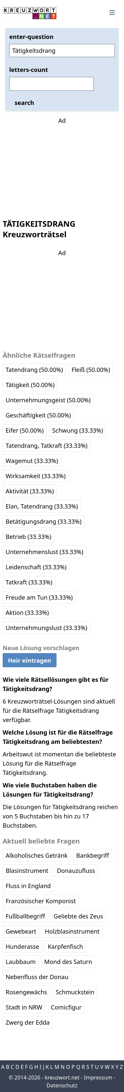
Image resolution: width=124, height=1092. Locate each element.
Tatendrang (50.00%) (34, 370)
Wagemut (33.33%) (32, 461)
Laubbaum (21, 962)
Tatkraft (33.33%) (29, 582)
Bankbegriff (92, 855)
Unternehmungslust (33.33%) (46, 628)
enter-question (31, 37)
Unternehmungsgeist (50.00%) (48, 400)
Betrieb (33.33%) (28, 537)
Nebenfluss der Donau (37, 977)
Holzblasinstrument (72, 931)
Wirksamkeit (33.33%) (35, 476)
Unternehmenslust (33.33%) (44, 552)
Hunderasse (22, 946)
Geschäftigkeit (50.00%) (38, 415)
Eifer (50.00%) (25, 430)
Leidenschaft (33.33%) (36, 567)
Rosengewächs (26, 992)
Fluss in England (28, 886)
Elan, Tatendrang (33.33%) (42, 506)
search (24, 103)
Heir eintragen (29, 660)
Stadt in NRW (24, 1007)
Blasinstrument (27, 871)
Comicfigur (66, 1007)
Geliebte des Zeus (78, 916)
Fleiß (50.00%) (90, 370)
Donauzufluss (76, 871)
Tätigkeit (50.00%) (30, 385)
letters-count (28, 70)
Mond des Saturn (68, 962)
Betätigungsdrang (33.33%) (43, 521)
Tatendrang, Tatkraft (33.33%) (46, 445)
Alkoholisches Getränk (36, 855)
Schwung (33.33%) (77, 430)
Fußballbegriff (25, 916)
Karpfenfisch (65, 946)
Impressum (98, 1077)
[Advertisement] (62, 166)
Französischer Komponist (41, 901)
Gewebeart (21, 931)
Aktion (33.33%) (27, 612)
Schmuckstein (75, 992)
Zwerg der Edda (28, 1022)
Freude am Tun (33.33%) (39, 597)
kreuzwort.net (62, 1077)
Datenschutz (62, 1085)
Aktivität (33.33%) (30, 491)
